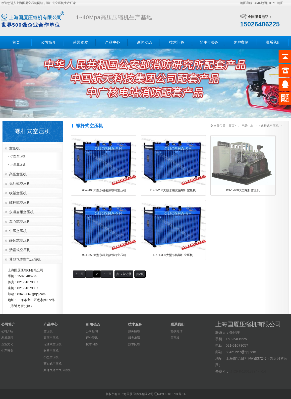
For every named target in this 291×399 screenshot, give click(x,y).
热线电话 (176, 331)
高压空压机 (18, 174)
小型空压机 (17, 156)
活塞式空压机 (19, 250)
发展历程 (7, 337)
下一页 (107, 274)
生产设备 (7, 350)
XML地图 (260, 3)
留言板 (175, 337)
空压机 (14, 148)
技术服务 (135, 324)
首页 (16, 42)
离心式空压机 (19, 221)
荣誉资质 (80, 42)
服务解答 (134, 331)
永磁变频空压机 (21, 212)
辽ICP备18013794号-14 (247, 371)
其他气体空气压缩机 (25, 259)
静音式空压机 (19, 240)
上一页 (79, 274)
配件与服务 (208, 42)
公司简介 (48, 42)
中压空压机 (18, 231)
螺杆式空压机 (19, 202)
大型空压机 (17, 164)
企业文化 (7, 344)
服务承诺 (134, 337)
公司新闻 (92, 331)
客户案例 (240, 42)
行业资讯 (92, 337)
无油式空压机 (19, 184)
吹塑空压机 (18, 193)
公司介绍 (7, 331)
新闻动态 (144, 42)
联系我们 (273, 42)
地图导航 (246, 3)
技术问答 (176, 42)
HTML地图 (276, 3)
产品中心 (112, 42)
